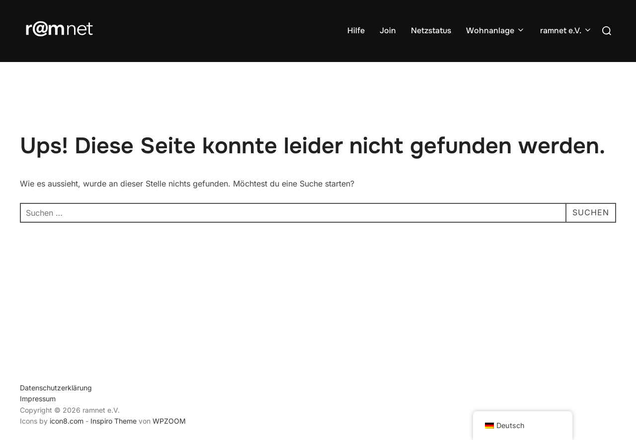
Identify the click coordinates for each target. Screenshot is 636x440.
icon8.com (66, 421)
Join (388, 30)
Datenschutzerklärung (56, 387)
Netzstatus (431, 30)
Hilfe (356, 30)
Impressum (38, 398)
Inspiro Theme (113, 421)
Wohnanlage (495, 30)
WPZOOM (169, 421)
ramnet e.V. (566, 30)
